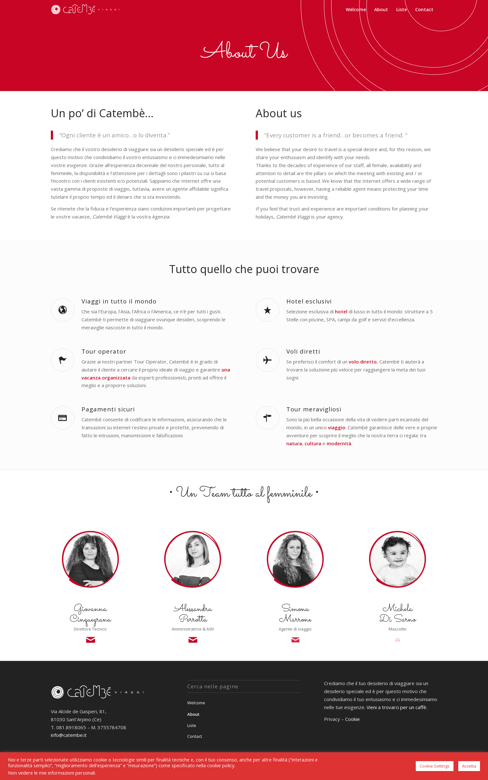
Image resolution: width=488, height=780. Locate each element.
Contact (194, 736)
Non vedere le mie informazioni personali (51, 772)
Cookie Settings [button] (435, 766)
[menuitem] (356, 9)
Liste (191, 725)
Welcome (196, 703)
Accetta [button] (469, 766)
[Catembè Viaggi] (86, 9)
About (193, 714)
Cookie (352, 719)
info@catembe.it (69, 735)
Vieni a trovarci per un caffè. (397, 707)
